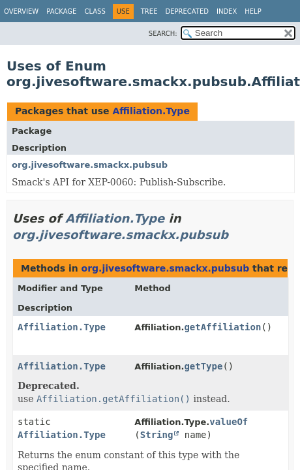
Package (61, 11)
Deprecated (187, 11)
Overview (21, 11)
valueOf (228, 421)
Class (94, 11)
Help (253, 11)
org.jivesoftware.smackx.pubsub (90, 165)
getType (203, 366)
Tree (149, 11)
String (156, 435)
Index (227, 11)
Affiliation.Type (150, 111)
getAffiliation (222, 327)
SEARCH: (163, 33)
